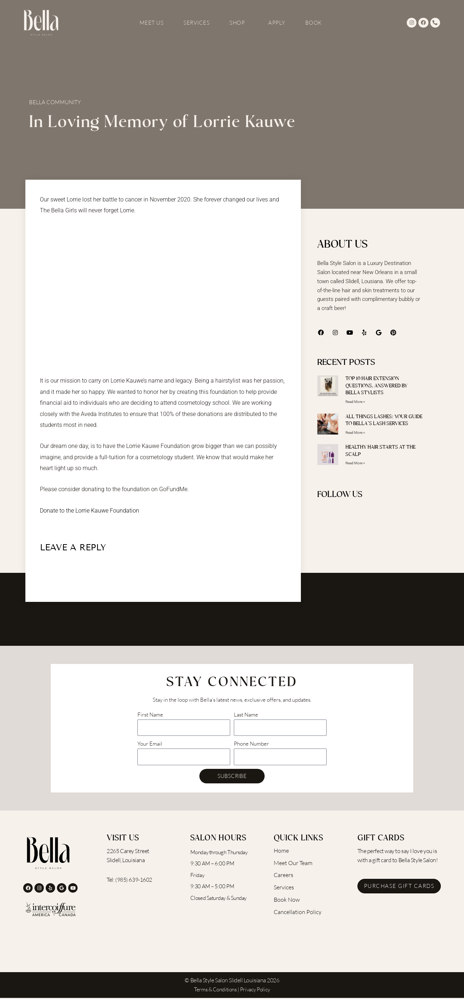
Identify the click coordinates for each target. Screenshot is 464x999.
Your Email (149, 744)
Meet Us (152, 22)
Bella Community (55, 102)
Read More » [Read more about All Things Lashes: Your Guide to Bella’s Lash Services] (355, 433)
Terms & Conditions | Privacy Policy (232, 990)
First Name (150, 715)
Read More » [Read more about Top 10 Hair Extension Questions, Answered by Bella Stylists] (355, 402)
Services (196, 22)
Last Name (246, 715)
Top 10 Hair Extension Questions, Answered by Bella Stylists (376, 386)
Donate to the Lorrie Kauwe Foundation (89, 510)
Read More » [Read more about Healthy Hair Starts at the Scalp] (355, 464)
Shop (238, 22)
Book (313, 22)
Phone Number (251, 744)
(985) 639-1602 (133, 880)
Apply (276, 22)
